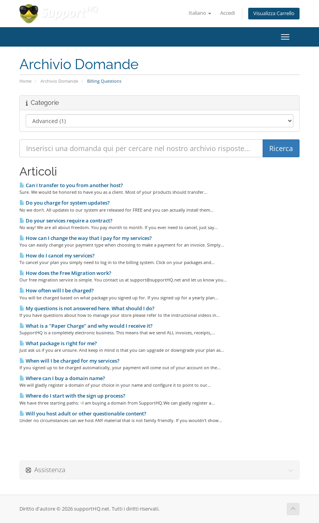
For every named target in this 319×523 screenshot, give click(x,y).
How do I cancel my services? (57, 255)
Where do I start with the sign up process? (72, 395)
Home (25, 81)
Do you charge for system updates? (64, 202)
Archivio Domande (59, 81)
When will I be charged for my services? (69, 360)
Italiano (200, 13)
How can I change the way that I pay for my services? (85, 238)
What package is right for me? (58, 343)
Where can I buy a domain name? (62, 378)
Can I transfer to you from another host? (71, 185)
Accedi (227, 13)
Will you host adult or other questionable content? (82, 413)
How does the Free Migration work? (65, 272)
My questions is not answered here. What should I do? (86, 308)
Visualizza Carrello (273, 13)
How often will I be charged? (56, 290)
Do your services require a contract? (65, 220)
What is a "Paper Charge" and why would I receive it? (85, 325)
